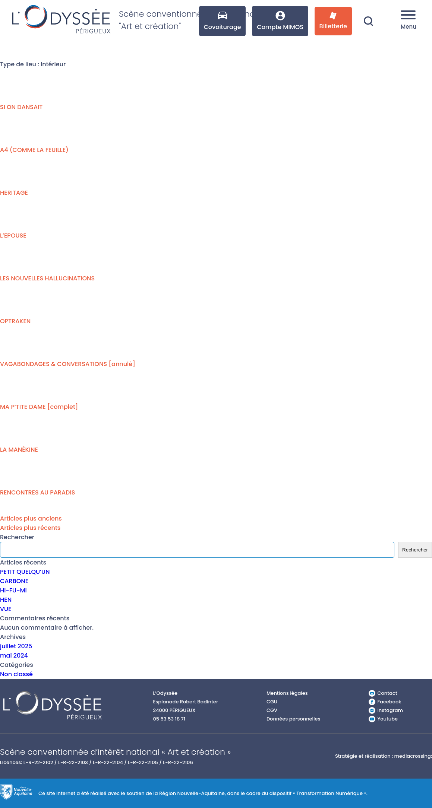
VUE (6, 609)
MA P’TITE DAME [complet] (39, 407)
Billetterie (333, 21)
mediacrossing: (413, 756)
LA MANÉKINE (19, 449)
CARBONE (14, 581)
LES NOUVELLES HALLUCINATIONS (47, 278)
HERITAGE (14, 192)
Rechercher (17, 537)
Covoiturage (222, 21)
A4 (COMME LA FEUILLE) (34, 150)
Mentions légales (287, 693)
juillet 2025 (16, 646)
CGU (272, 701)
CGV (272, 710)
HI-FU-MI (13, 590)
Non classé (16, 674)
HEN (6, 599)
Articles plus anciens (31, 518)
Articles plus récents (30, 528)
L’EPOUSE (13, 235)
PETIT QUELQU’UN (25, 571)
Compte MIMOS (280, 21)
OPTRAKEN (15, 321)
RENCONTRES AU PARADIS (37, 492)
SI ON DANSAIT (21, 107)
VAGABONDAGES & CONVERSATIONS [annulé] (67, 364)
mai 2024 (14, 655)
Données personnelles (294, 718)
